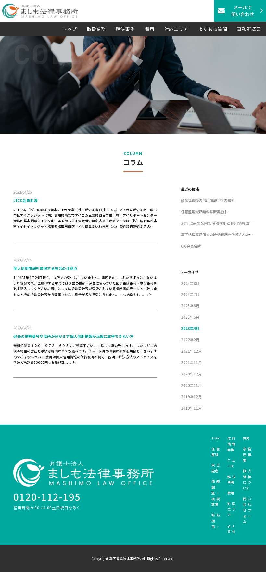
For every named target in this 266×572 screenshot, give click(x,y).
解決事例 (125, 29)
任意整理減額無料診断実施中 (204, 211)
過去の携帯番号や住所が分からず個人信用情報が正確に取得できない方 (73, 336)
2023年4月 (190, 328)
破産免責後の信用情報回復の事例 (207, 200)
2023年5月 (190, 317)
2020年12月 (191, 373)
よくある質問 (212, 29)
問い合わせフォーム (247, 510)
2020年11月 (191, 385)
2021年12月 (191, 351)
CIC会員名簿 (191, 245)
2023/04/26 (22, 192)
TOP (215, 438)
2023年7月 (190, 294)
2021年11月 (191, 362)
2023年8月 (190, 283)
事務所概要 (249, 29)
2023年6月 (190, 305)
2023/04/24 (22, 259)
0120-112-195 (47, 496)
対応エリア (176, 29)
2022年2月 (190, 339)
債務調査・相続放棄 (215, 493)
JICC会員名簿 (25, 200)
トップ (69, 29)
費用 (150, 29)
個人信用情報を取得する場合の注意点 (45, 268)
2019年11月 (191, 408)
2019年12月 (191, 396)
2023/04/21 (22, 327)
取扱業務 (96, 29)
